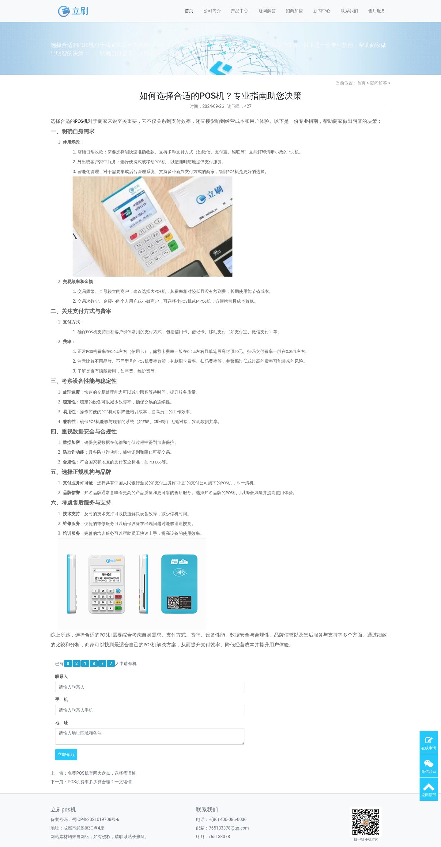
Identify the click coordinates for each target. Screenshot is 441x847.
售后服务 (376, 10)
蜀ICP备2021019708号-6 (95, 819)
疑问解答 (267, 10)
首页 (189, 10)
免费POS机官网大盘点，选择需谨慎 (102, 773)
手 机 (61, 699)
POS (79, 121)
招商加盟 (294, 10)
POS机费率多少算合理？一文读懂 (100, 781)
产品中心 (239, 10)
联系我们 (349, 10)
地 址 (61, 722)
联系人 (61, 676)
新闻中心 (321, 10)
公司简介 (212, 10)
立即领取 (66, 754)
